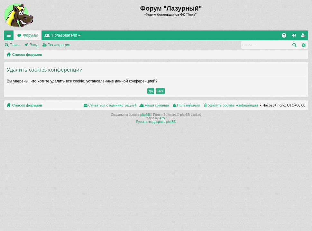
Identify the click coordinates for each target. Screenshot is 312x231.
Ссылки (10, 36)
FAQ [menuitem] (286, 36)
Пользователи (64, 35)
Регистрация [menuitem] (304, 36)
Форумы (30, 35)
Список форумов (27, 54)
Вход (34, 45)
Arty (162, 118)
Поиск (15, 45)
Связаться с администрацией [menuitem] (112, 105)
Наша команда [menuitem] (157, 105)
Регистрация (59, 45)
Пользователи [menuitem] (188, 105)
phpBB (145, 114)
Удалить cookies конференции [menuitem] (233, 105)
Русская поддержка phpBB (156, 122)
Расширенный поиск (303, 45)
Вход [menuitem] (295, 36)
